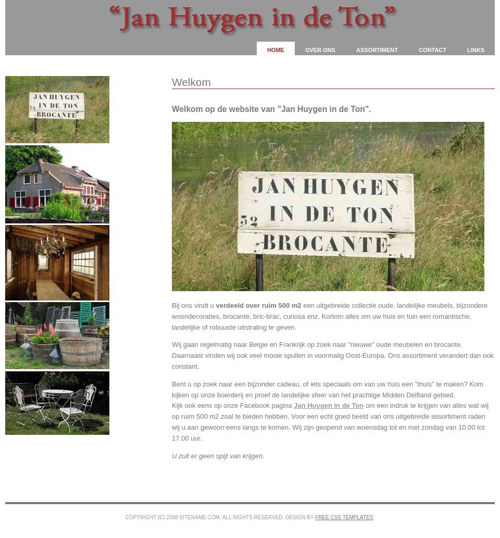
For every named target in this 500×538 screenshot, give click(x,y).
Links (475, 50)
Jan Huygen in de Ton (329, 405)
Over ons (320, 50)
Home (275, 50)
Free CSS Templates (344, 517)
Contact (432, 50)
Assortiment (377, 50)
